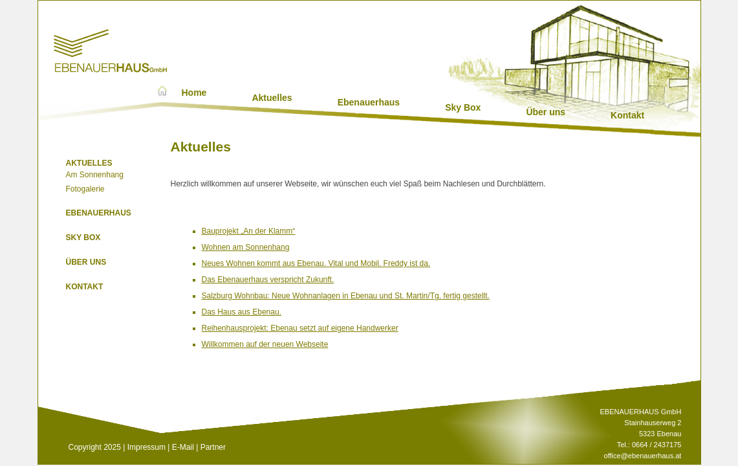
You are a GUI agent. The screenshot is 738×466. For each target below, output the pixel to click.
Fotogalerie (85, 189)
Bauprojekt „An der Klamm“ (249, 231)
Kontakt (627, 115)
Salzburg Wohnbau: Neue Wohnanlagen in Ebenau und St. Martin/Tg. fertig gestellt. (346, 295)
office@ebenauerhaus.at (643, 456)
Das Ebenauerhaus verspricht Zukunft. (268, 279)
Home (194, 92)
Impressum (146, 447)
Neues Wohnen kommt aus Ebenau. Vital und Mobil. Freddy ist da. (316, 263)
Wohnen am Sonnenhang (246, 247)
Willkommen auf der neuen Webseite (265, 344)
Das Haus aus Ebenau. (241, 311)
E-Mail (183, 447)
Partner (213, 447)
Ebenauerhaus (369, 102)
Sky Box (463, 107)
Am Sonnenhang (95, 174)
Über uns (545, 112)
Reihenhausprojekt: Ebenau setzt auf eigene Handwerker (300, 328)
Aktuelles (272, 98)
